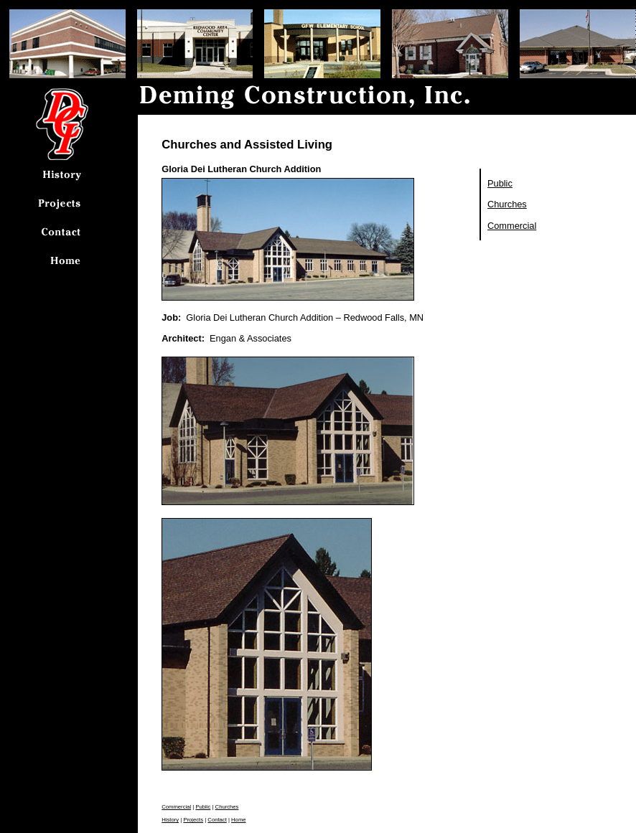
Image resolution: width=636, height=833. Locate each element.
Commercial (511, 225)
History (170, 819)
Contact (216, 819)
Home (238, 819)
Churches (507, 204)
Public (500, 183)
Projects (193, 819)
